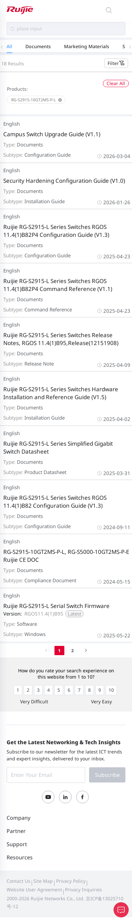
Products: (17, 89)
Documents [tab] (38, 46)
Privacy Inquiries (83, 889)
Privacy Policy (70, 881)
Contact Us (18, 881)
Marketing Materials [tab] (86, 46)
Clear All (116, 83)
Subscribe (107, 775)
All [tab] (9, 46)
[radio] (18, 690)
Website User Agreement (34, 889)
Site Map (43, 881)
